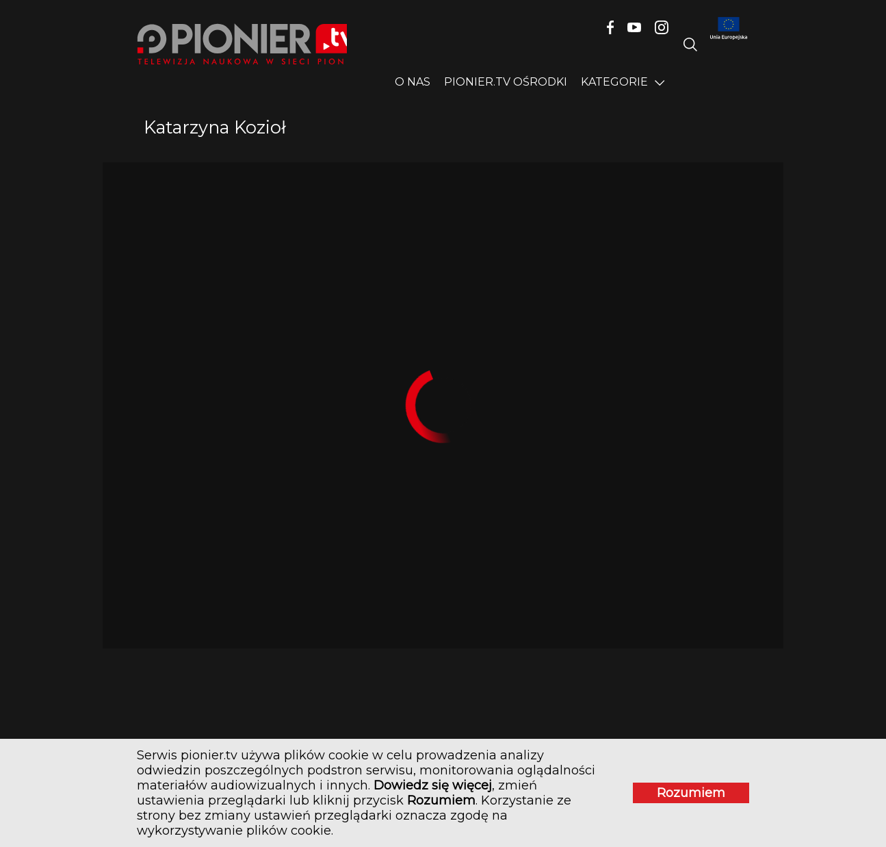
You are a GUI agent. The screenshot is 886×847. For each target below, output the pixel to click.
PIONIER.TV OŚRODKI (505, 81)
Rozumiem (691, 792)
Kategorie (614, 81)
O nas (412, 81)
